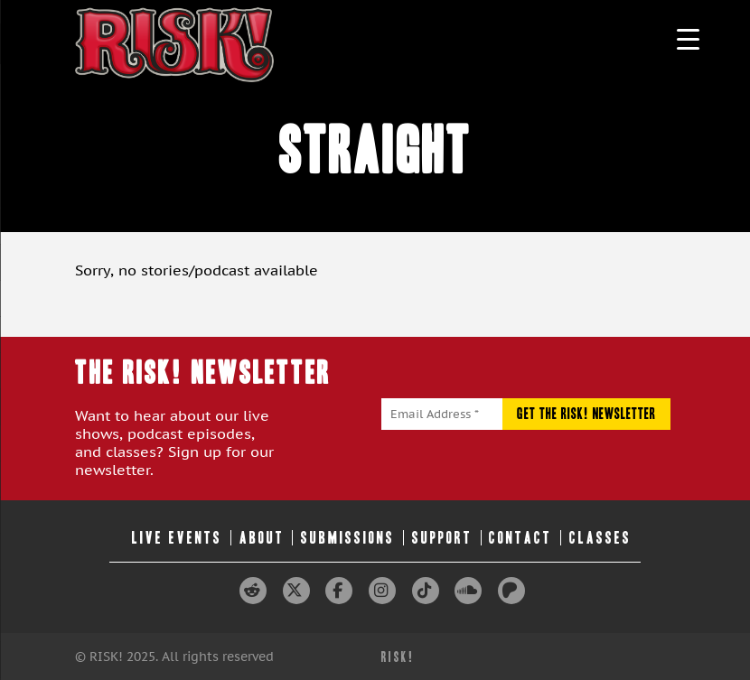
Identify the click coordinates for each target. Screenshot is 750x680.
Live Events (177, 537)
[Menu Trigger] (688, 38)
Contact (520, 537)
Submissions (348, 537)
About (262, 537)
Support (442, 537)
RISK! (398, 657)
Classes (600, 537)
